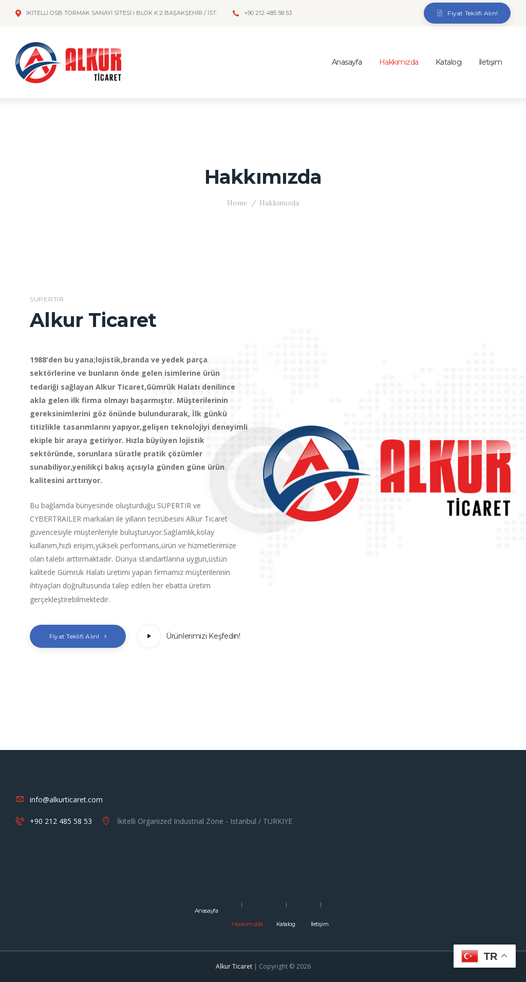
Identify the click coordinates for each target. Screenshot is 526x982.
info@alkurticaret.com (66, 799)
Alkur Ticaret (234, 966)
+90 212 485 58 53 (61, 821)
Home (237, 202)
